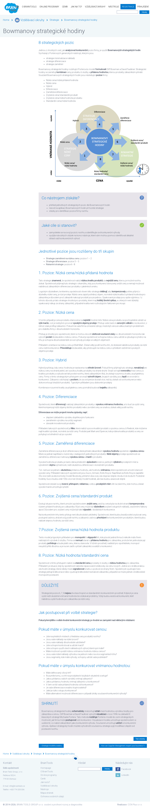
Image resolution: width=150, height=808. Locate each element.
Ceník (65, 6)
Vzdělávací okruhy (95, 6)
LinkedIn (125, 775)
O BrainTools (29, 6)
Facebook (126, 769)
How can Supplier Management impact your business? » (123, 746)
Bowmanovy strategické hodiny (80, 20)
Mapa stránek (47, 793)
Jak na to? (76, 6)
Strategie (54, 20)
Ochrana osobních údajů (52, 796)
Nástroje (113, 6)
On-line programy (49, 6)
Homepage (46, 768)
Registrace (128, 6)
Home (6, 20)
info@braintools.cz (17, 786)
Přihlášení (143, 6)
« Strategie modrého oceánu (51, 746)
